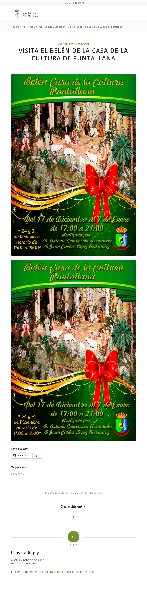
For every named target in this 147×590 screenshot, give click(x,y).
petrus (98, 492)
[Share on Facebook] (73, 517)
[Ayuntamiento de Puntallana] (61, 13)
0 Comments (78, 492)
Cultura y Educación (73, 44)
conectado (49, 572)
